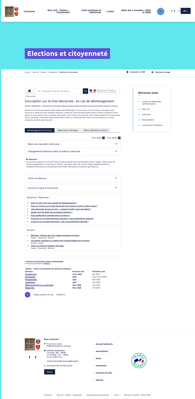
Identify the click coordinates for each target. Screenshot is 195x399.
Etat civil (144, 109)
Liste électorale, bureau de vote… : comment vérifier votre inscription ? (61, 209)
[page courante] (68, 72)
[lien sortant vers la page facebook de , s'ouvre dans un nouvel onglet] (171, 12)
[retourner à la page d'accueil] (11, 11)
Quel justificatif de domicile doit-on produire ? (50, 215)
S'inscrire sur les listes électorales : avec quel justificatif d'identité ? (60, 222)
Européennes (30, 274)
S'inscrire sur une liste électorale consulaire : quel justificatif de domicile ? (62, 219)
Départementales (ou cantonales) (39, 285)
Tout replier (98, 138)
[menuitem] (29, 11)
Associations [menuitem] (101, 351)
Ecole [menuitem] (97, 358)
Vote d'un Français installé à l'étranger (47, 246)
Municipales (30, 277)
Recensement (146, 120)
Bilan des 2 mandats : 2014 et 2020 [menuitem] (137, 395)
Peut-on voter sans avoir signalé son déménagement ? (54, 203)
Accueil (27, 72)
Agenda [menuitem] (98, 380)
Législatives (30, 282)
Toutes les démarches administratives (149, 102)
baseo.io (47, 263)
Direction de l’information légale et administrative (44, 261)
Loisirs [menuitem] (116, 395)
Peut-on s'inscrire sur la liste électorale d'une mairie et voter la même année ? (64, 206)
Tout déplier (114, 138)
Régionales (29, 288)
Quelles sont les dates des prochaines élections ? (51, 212)
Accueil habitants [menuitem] (103, 344)
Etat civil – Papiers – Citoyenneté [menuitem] (69, 395)
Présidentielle (31, 280)
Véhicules (144, 114)
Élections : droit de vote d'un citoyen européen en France (55, 235)
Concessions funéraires (150, 125)
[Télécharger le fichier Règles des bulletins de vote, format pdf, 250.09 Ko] (73, 295)
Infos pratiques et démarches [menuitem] (98, 395)
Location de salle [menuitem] (103, 373)
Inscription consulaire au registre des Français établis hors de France (60, 241)
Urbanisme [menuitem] (100, 365)
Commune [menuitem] (48, 395)
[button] (73, 144)
